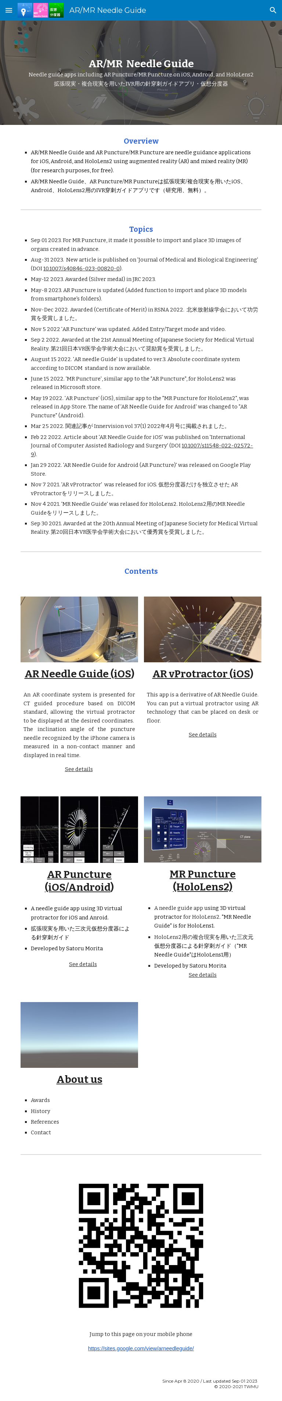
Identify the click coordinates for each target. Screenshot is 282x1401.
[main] (141, 72)
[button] (9, 10)
